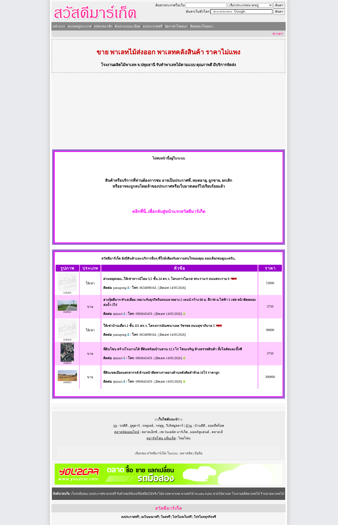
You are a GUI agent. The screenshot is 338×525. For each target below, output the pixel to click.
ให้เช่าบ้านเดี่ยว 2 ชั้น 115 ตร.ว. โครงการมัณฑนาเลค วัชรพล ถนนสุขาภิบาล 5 (159, 326)
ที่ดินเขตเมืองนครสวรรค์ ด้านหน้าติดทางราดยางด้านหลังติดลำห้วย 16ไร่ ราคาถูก (161, 372)
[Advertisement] (168, 113)
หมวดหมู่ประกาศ (79, 26)
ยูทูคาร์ (135, 425)
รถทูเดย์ (147, 425)
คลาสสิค (186, 453)
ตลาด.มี (217, 432)
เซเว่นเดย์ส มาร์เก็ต (174, 432)
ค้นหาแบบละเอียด (127, 26)
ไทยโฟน (184, 438)
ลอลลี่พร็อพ (216, 425)
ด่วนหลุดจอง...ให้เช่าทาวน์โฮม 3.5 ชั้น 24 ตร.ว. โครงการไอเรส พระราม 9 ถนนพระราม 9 (166, 279)
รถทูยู (160, 425)
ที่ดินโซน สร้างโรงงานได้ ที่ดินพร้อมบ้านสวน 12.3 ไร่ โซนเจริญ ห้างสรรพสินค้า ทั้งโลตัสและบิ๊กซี (172, 349)
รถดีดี (123, 425)
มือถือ (198, 453)
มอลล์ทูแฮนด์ (199, 432)
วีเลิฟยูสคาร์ (174, 425)
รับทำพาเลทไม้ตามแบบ (175, 65)
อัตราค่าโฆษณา (176, 26)
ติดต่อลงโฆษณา (201, 26)
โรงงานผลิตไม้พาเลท (118, 65)
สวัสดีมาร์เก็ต (168, 508)
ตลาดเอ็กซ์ (149, 432)
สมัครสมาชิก (103, 26)
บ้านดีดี (200, 425)
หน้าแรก (59, 26)
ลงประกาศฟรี (152, 26)
